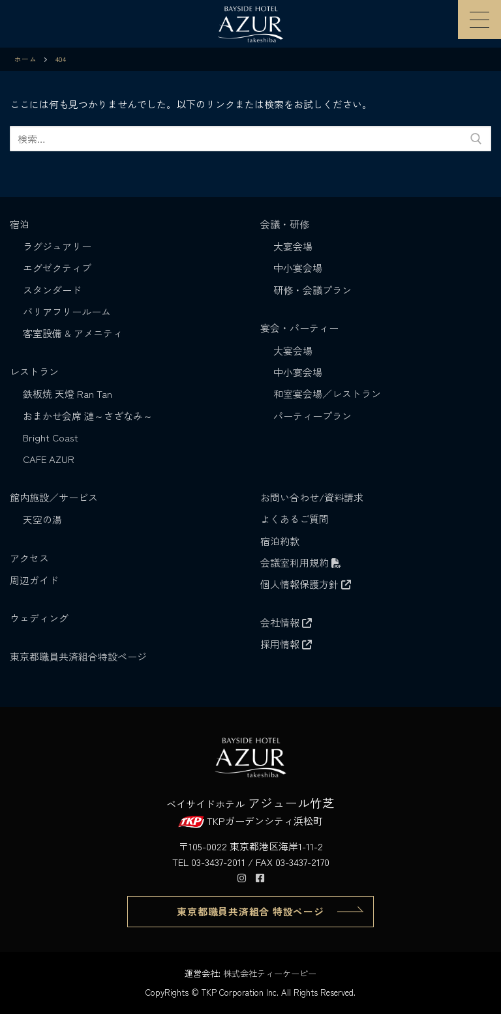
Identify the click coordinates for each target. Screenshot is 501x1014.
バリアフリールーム (67, 311)
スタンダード (52, 290)
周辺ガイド (34, 580)
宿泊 (21, 224)
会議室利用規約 (300, 562)
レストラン (35, 371)
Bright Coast (50, 437)
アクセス (29, 558)
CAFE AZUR (48, 459)
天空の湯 (42, 519)
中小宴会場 (297, 268)
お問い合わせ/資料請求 (311, 497)
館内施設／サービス (55, 497)
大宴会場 (292, 246)
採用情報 (286, 644)
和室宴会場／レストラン (327, 393)
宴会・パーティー (300, 328)
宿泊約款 (279, 541)
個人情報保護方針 (305, 584)
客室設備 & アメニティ (73, 333)
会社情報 (286, 622)
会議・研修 (286, 224)
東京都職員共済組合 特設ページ (250, 911)
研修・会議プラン (312, 290)
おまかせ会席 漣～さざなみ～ (88, 416)
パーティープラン (312, 416)
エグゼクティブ (57, 268)
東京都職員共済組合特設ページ (78, 656)
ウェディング (39, 618)
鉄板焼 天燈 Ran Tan (67, 393)
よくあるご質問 (294, 519)
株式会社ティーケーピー (269, 973)
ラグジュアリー (57, 246)
